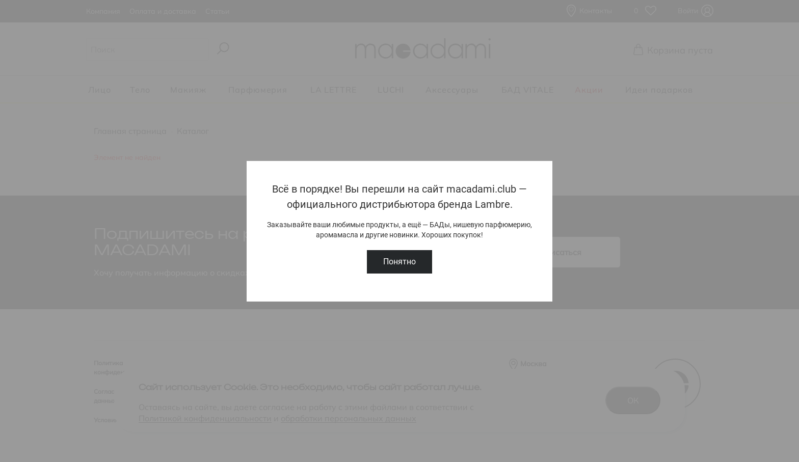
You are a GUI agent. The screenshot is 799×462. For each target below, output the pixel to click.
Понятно (399, 261)
